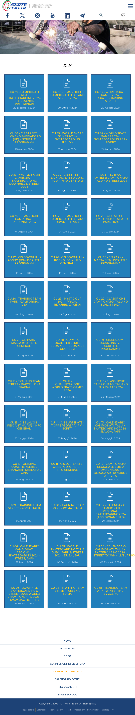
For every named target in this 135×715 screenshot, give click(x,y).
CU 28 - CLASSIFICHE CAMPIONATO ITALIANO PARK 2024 (111, 219)
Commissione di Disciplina (67, 663)
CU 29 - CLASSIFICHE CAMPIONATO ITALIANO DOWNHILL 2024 (67, 219)
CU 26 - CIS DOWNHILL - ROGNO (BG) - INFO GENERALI (67, 260)
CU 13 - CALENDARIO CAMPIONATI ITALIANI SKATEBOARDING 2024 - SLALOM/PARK (111, 427)
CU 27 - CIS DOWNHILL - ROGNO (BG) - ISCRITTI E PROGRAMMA (24, 260)
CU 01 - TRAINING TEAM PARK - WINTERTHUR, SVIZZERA (110, 590)
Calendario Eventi (67, 679)
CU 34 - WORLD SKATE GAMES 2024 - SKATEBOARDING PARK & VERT (110, 138)
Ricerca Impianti (56, 710)
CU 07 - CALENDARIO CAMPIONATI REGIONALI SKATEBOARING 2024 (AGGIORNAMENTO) (111, 511)
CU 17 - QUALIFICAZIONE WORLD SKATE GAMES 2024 (67, 386)
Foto (67, 656)
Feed (68, 710)
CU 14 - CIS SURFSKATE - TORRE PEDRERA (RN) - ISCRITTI (67, 425)
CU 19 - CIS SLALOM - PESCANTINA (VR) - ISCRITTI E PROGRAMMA (110, 344)
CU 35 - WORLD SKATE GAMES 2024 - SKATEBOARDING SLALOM (67, 138)
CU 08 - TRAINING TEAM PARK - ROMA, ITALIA (67, 507)
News (67, 640)
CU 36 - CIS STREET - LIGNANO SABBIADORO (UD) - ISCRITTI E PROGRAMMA (24, 138)
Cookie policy (107, 710)
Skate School (67, 694)
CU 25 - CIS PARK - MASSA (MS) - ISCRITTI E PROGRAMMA (110, 260)
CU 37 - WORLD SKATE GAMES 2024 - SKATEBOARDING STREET (110, 96)
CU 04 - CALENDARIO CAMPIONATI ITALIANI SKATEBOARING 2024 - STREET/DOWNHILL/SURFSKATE (111, 551)
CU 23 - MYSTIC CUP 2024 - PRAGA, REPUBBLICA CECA (67, 301)
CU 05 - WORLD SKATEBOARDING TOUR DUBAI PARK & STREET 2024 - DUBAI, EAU (67, 551)
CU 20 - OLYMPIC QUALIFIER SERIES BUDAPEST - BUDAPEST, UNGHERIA (67, 344)
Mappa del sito (28, 710)
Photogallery (79, 710)
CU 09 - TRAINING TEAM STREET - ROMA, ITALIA (24, 507)
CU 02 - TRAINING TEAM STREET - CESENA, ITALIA (67, 590)
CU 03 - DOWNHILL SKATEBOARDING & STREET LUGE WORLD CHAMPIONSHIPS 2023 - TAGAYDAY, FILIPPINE (24, 593)
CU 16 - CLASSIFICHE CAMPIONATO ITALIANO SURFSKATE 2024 (111, 384)
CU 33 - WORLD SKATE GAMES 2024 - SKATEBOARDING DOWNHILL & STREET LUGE (24, 180)
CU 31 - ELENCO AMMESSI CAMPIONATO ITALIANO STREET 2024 (111, 177)
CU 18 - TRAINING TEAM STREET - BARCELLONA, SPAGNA (24, 384)
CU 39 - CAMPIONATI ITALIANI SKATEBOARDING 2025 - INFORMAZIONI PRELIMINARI (24, 98)
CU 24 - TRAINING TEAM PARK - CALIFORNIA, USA (24, 301)
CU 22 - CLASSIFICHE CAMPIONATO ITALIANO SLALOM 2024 (111, 301)
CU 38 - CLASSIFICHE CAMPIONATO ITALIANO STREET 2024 (67, 95)
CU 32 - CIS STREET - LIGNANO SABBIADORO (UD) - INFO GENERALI (67, 177)
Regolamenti (68, 686)
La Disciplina (67, 648)
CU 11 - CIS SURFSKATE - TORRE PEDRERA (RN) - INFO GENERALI (67, 466)
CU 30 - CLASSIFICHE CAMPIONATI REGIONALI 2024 (24, 219)
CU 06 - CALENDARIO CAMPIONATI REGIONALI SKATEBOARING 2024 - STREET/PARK (24, 552)
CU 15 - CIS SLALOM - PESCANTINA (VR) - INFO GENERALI (24, 425)
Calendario (41, 710)
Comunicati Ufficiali (67, 671)
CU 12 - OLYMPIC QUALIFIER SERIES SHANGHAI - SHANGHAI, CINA (24, 468)
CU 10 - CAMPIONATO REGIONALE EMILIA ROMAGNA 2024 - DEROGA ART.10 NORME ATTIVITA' (110, 470)
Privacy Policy (93, 710)
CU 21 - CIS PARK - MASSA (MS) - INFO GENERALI (24, 343)
